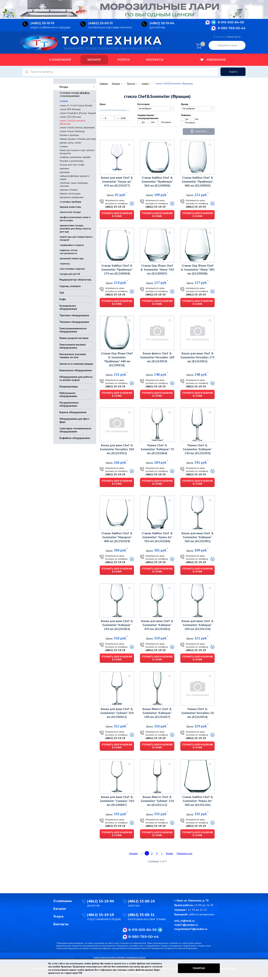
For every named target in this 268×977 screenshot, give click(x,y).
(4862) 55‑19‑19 (42, 23)
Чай (61, 292)
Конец (169, 853)
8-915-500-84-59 (231, 22)
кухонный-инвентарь (72, 258)
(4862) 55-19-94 (100, 901)
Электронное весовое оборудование (72, 346)
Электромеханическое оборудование (72, 330)
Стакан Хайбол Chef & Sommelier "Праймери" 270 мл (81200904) (117, 269)
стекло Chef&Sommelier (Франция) (72, 122)
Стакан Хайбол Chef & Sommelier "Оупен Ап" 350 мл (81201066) (157, 537)
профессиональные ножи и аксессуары (75, 219)
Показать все (184, 853)
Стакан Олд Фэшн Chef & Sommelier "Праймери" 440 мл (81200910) (117, 359)
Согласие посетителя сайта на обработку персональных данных (119, 957)
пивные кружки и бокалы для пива (78, 138)
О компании (60, 59)
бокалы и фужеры (69, 135)
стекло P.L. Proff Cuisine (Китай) (76, 105)
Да (143, 122)
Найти (233, 71)
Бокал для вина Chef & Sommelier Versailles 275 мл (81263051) (197, 357)
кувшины (64, 168)
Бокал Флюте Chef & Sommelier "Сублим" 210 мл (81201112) (157, 801)
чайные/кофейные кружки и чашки (74, 177)
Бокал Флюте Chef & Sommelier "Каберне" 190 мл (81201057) (157, 713)
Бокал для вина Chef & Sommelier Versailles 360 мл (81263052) (117, 449)
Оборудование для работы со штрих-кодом (75, 378)
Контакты (155, 59)
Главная (104, 83)
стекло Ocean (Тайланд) (72, 131)
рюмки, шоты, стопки (70, 142)
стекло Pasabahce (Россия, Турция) (78, 113)
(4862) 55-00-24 (141, 901)
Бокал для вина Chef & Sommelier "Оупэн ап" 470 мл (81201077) (117, 181)
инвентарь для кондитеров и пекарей (76, 238)
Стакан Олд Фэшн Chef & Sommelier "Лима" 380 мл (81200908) (197, 269)
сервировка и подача (72, 245)
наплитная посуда (70, 212)
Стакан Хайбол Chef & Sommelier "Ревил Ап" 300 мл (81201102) (197, 801)
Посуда (63, 86)
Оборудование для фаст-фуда (74, 420)
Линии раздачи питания (73, 338)
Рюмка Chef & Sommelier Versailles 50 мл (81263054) (197, 713)
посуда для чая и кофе (72, 164)
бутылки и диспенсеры (72, 160)
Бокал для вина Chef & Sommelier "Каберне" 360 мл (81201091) (198, 537)
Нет (153, 122)
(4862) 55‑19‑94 (161, 23)
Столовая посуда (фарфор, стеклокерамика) (75, 94)
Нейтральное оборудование (68, 394)
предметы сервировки (72, 197)
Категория (143, 104)
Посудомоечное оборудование (69, 404)
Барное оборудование (72, 412)
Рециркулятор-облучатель (75, 279)
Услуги (124, 59)
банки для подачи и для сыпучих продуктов (77, 152)
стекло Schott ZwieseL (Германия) (77, 127)
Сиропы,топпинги (70, 286)
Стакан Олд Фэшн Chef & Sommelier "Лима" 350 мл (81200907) (157, 269)
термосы (65, 263)
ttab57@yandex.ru (186, 924)
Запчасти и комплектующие (76, 363)
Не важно (166, 122)
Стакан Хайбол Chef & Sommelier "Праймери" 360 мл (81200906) (157, 181)
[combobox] (155, 108)
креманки (65, 172)
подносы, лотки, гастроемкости (69, 252)
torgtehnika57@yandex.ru (190, 929)
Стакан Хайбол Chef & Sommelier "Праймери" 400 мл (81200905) (197, 181)
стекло (64, 101)
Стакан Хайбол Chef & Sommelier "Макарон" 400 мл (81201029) (116, 537)
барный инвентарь (70, 206)
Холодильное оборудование (68, 307)
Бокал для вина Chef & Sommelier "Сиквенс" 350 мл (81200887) (117, 801)
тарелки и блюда (69, 189)
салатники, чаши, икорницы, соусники (74, 184)
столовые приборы (70, 201)
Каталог (94, 59)
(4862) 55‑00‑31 (100, 23)
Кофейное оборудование (74, 438)
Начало (133, 853)
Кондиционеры (68, 386)
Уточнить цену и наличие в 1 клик (117, 215)
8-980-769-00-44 (232, 28)
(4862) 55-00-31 (141, 914)
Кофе (62, 299)
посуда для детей (70, 273)
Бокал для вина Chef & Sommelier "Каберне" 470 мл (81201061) (157, 625)
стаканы (64, 146)
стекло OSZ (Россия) (70, 116)
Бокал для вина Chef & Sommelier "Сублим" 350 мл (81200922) (116, 713)
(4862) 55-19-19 (115, 206)
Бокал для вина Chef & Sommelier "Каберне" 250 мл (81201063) (117, 625)
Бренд (184, 104)
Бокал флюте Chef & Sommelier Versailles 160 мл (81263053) (157, 357)
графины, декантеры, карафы (75, 157)
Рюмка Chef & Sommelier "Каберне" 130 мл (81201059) (197, 449)
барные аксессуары (70, 193)
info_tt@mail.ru (184, 920)
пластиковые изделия (72, 268)
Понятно (199, 968)
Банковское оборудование (75, 370)
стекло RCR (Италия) (70, 109)
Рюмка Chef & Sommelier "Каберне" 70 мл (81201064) (157, 449)
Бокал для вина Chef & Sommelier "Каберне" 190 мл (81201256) (198, 625)
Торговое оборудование (74, 315)
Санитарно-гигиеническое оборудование (75, 430)
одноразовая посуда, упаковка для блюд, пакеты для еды (75, 228)
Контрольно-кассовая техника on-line (72, 356)
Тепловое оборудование (74, 321)
